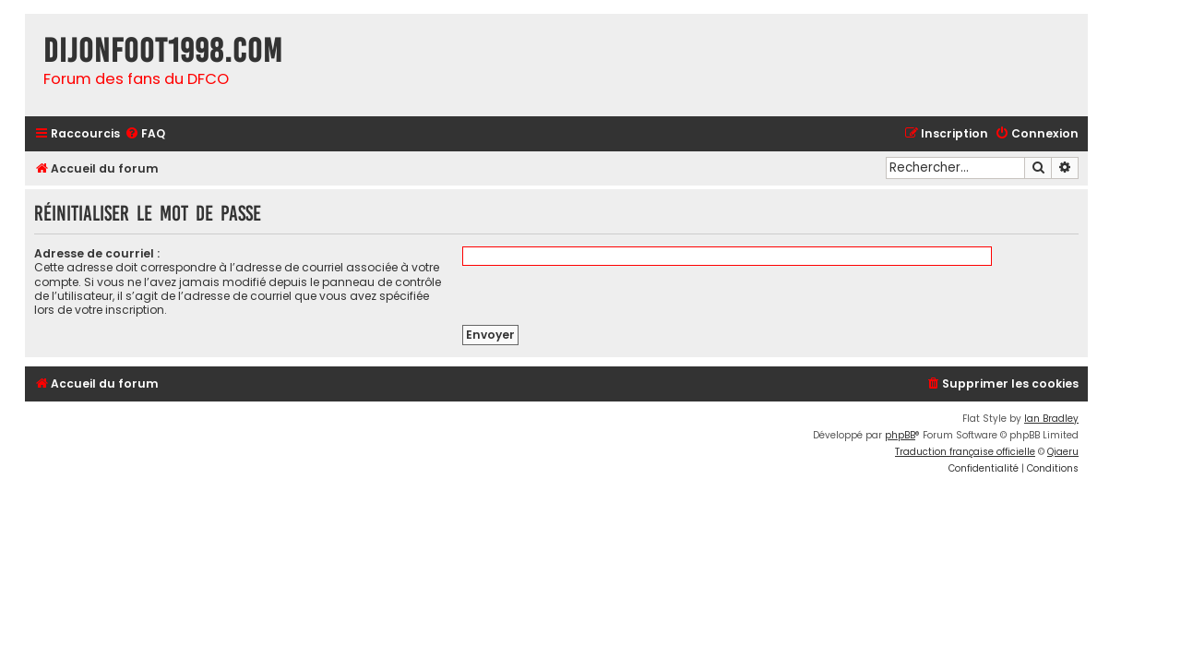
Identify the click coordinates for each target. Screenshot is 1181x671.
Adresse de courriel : (97, 253)
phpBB (900, 435)
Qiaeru (1063, 452)
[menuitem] (145, 134)
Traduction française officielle (965, 452)
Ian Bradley (1051, 418)
